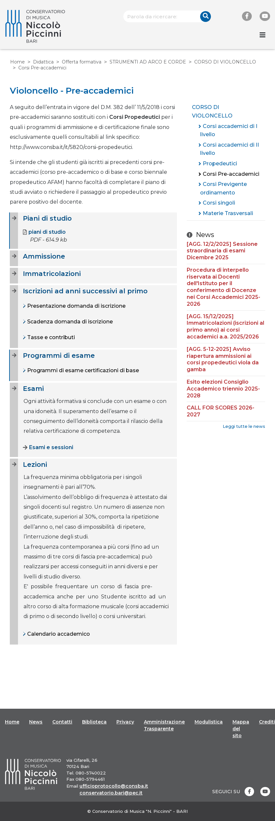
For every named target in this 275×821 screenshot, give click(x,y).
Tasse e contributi (50, 337)
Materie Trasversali (228, 213)
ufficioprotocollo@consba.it (113, 786)
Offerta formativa (81, 62)
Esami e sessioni (48, 447)
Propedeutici (220, 163)
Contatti (62, 722)
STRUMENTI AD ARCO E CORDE (148, 62)
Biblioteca (94, 722)
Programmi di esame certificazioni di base (82, 370)
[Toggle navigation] (262, 35)
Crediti (267, 722)
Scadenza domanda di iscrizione (69, 322)
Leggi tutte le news (244, 426)
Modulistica (209, 722)
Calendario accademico (58, 634)
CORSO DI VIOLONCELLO (225, 62)
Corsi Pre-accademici (231, 174)
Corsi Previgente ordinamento (223, 188)
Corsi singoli (219, 203)
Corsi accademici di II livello (229, 149)
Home (17, 62)
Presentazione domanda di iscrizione (76, 306)
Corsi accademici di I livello (228, 130)
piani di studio (44, 232)
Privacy (125, 722)
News (36, 722)
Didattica (43, 62)
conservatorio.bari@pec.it (111, 793)
